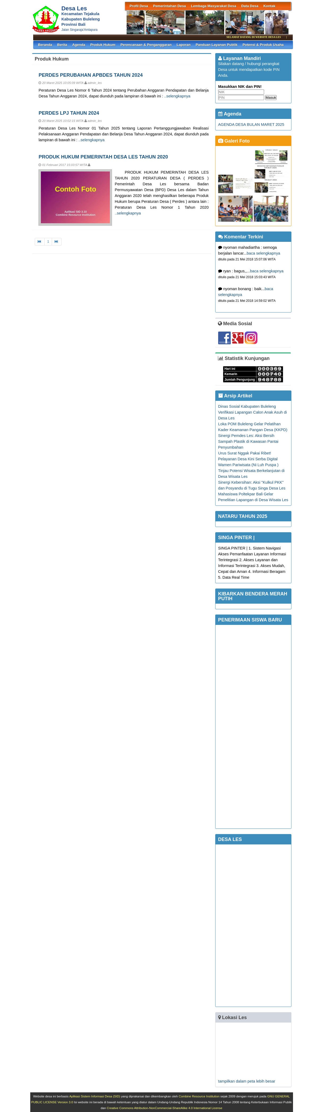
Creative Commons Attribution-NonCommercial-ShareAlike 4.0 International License (164, 1108)
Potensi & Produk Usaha (263, 45)
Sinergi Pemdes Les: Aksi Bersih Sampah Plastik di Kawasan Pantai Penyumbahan (248, 441)
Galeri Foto (234, 141)
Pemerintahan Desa (169, 6)
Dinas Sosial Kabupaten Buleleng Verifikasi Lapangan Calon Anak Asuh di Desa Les (252, 412)
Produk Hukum (102, 45)
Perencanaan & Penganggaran (146, 45)
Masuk (271, 98)
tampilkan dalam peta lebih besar (246, 1081)
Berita (62, 45)
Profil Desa (139, 6)
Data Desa (249, 6)
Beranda (45, 45)
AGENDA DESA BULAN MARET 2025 (251, 124)
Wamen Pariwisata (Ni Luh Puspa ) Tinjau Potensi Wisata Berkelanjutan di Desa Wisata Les (251, 471)
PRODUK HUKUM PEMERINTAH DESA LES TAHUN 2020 (103, 157)
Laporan (184, 45)
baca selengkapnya (263, 253)
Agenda (78, 45)
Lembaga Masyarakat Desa (213, 6)
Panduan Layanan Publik (217, 45)
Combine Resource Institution (199, 1096)
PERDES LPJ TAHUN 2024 (68, 113)
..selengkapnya (177, 96)
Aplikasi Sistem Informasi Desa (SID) (94, 1096)
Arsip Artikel (235, 395)
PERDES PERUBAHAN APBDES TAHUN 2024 (90, 75)
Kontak (269, 6)
